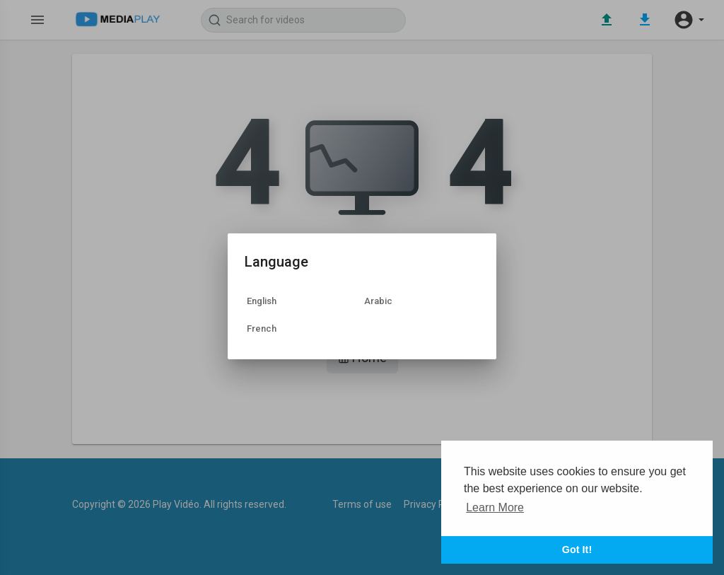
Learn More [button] (495, 507)
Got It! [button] (577, 549)
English (261, 301)
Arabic (378, 301)
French (261, 328)
